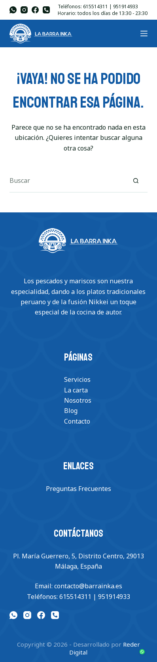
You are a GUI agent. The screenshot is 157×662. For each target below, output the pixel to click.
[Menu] (144, 33)
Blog (71, 410)
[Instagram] (24, 9)
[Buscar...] (66, 181)
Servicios (77, 379)
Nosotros (77, 400)
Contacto (77, 421)
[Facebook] (35, 9)
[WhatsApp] (13, 9)
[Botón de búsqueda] (136, 181)
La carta (76, 390)
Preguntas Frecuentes (78, 488)
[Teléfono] (46, 9)
